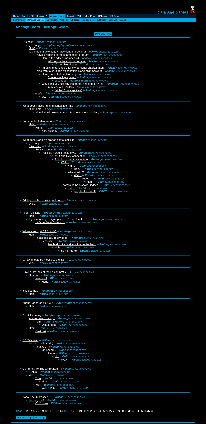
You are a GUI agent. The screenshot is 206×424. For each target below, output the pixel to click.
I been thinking (31, 212)
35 (141, 411)
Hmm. (32, 328)
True (38, 378)
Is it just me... (31, 290)
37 (148, 411)
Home (16, 16)
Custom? (40, 331)
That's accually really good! (51, 237)
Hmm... (39, 127)
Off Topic (75, 20)
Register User (88, 20)
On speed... (49, 350)
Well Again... (49, 388)
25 (103, 411)
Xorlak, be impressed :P (37, 397)
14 (61, 411)
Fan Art (70, 16)
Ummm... (34, 275)
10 (46, 411)
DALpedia (103, 16)
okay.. (64, 359)
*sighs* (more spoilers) (68, 90)
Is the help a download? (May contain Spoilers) (57, 51)
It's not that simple (66, 64)
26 (106, 411)
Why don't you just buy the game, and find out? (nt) (73, 83)
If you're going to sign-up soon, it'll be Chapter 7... (59, 219)
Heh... (32, 124)
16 (68, 411)
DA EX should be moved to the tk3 (43, 259)
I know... (85, 178)
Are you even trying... (42, 318)
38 (152, 411)
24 (99, 411)
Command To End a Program (40, 368)
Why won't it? (76, 172)
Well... (65, 162)
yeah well (41, 278)
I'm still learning (32, 315)
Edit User (101, 20)
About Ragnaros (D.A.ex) (38, 302)
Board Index (18, 20)
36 (145, 411)
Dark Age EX (28, 16)
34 (137, 411)
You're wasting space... (62, 77)
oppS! (38, 93)
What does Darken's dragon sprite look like (49, 139)
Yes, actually (49, 130)
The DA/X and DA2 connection (67, 156)
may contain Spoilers (61, 87)
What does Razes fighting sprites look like (48, 105)
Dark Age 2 (42, 16)
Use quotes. (49, 324)
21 (87, 411)
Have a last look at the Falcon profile (45, 272)
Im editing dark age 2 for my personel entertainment (73, 67)
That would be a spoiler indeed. (80, 185)
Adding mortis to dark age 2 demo (43, 200)
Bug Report (52, 20)
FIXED (33, 371)
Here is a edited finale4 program (61, 74)
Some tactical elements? (37, 121)
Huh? (32, 48)
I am (38, 321)
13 (57, 411)
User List (113, 20)
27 (110, 411)
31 (125, 411)
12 (53, 411)
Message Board (57, 16)
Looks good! (36, 400)
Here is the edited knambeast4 (60, 58)
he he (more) (69, 250)
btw (44, 96)
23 (95, 411)
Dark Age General (35, 20)
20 (84, 411)
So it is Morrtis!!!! (45, 149)
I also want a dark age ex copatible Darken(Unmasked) (68, 70)
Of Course (41, 403)
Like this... (35, 146)
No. (57, 356)
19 (80, 411)
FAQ (79, 16)
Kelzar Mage (89, 16)
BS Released (30, 340)
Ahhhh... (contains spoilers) (71, 159)
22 (91, 411)
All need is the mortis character (67, 61)
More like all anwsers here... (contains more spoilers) (67, 112)
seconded (61, 80)
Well (38, 384)
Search (123, 20)
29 (118, 411)
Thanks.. (40, 346)
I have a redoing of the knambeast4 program (62, 54)
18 (76, 411)
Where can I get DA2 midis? (40, 231)
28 (114, 411)
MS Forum (115, 16)
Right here (35, 109)
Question (28, 41)
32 (129, 411)
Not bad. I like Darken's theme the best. (72, 244)
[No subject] (36, 45)
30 (122, 411)
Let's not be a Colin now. (50, 222)
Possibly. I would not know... (59, 152)
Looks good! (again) (41, 343)
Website (64, 20)
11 (49, 411)
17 (72, 411)
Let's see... (48, 241)
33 (133, 411)
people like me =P (85, 191)
